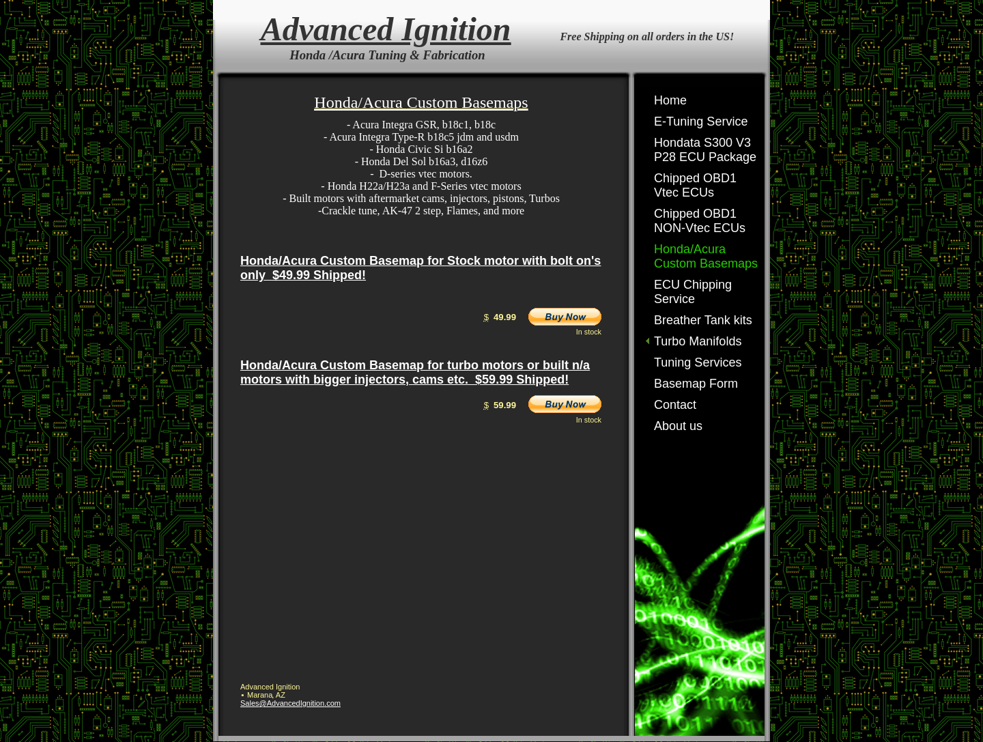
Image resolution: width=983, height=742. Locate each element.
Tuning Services (697, 362)
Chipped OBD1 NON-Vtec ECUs (699, 221)
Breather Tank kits (703, 320)
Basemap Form (696, 383)
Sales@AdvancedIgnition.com (290, 703)
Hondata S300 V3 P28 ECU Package (705, 150)
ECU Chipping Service (693, 292)
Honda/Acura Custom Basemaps (706, 256)
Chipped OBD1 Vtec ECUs (695, 185)
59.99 (505, 405)
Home (670, 100)
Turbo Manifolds (697, 341)
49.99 (505, 317)
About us (678, 426)
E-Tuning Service (700, 121)
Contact (675, 405)
